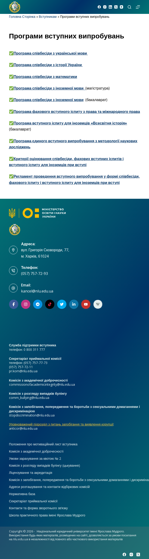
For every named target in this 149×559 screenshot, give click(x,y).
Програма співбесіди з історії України (48, 64)
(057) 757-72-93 (34, 273)
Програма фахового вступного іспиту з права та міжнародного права (77, 111)
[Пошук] (129, 7)
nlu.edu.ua (20, 539)
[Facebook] (99, 7)
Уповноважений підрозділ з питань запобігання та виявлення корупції (61, 424)
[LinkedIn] (110, 7)
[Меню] (138, 7)
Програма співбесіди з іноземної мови (49, 99)
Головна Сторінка (22, 16)
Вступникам (48, 16)
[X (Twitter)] (116, 7)
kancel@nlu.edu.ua (37, 291)
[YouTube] (121, 7)
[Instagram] (104, 7)
